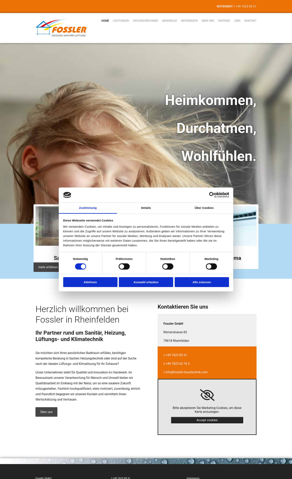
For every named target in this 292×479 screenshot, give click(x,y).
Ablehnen (90, 282)
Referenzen (189, 20)
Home (105, 20)
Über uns (207, 20)
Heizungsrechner (145, 20)
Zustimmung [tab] (88, 207)
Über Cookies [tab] (204, 207)
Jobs (237, 20)
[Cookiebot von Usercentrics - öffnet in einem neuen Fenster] (212, 195)
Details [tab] (146, 207)
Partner (224, 20)
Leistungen (121, 20)
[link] (207, 395)
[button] (48, 267)
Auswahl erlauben (146, 282)
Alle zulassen (202, 282)
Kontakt (250, 20)
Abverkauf (169, 20)
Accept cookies (207, 420)
